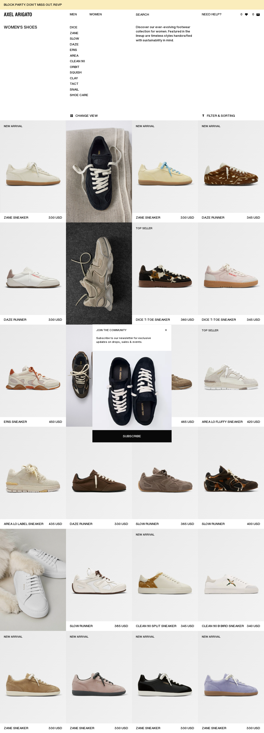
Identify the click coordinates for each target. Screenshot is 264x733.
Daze (74, 44)
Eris (73, 50)
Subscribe (221, 131)
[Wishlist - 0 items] (244, 14)
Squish (76, 72)
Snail (74, 89)
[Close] (255, 25)
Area (74, 55)
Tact (74, 83)
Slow (74, 38)
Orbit (74, 67)
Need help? (212, 14)
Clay (74, 78)
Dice (74, 27)
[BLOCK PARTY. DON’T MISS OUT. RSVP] (134, 5)
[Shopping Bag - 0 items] (256, 14)
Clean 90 (77, 61)
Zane (74, 33)
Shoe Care (79, 95)
